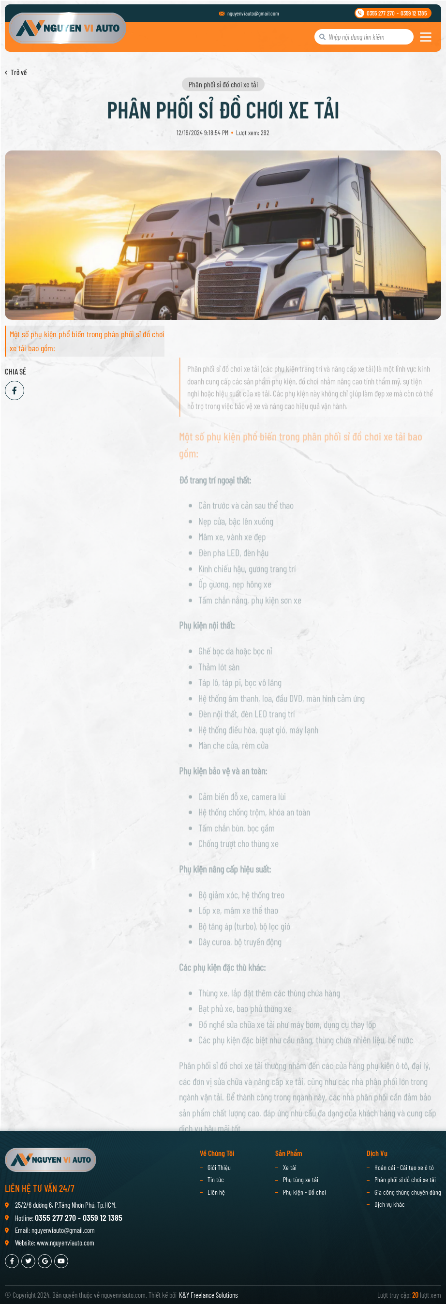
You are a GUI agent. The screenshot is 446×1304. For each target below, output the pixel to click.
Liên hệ (216, 1192)
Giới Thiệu (219, 1167)
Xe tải (290, 1167)
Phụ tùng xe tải (300, 1179)
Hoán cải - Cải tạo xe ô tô (404, 1167)
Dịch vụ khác (389, 1204)
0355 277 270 (381, 13)
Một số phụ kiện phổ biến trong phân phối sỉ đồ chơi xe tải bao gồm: (87, 387)
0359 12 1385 (414, 13)
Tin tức (216, 1179)
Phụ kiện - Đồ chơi (304, 1192)
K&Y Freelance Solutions (208, 1294)
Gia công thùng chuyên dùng (407, 1192)
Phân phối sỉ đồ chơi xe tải (405, 1179)
